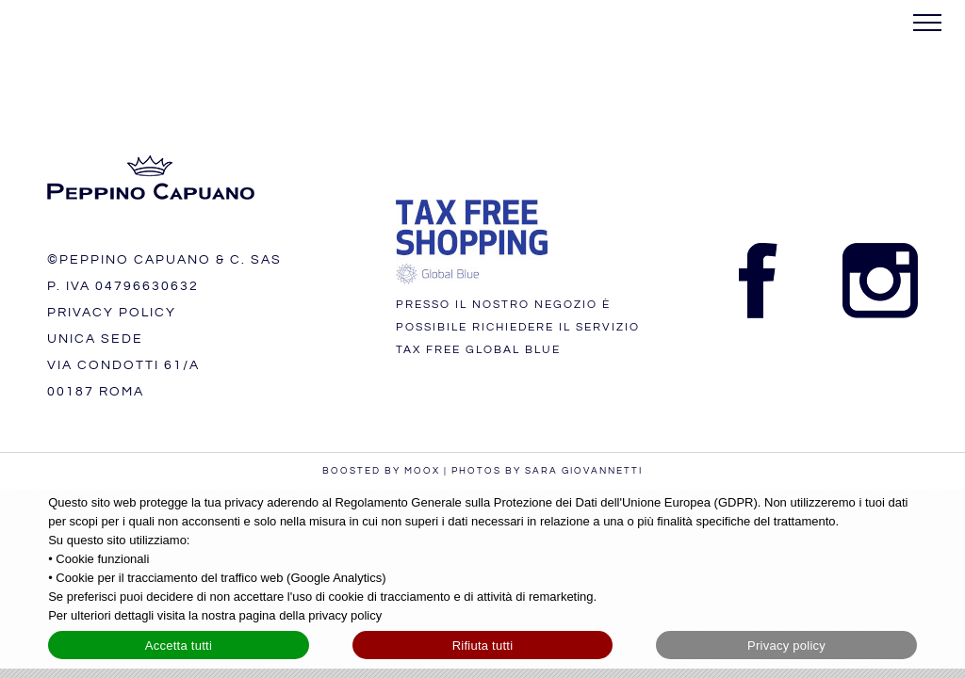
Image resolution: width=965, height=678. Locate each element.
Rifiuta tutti (483, 645)
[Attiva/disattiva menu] (927, 22)
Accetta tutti (178, 645)
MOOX (422, 471)
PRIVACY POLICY (111, 312)
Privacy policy (786, 645)
